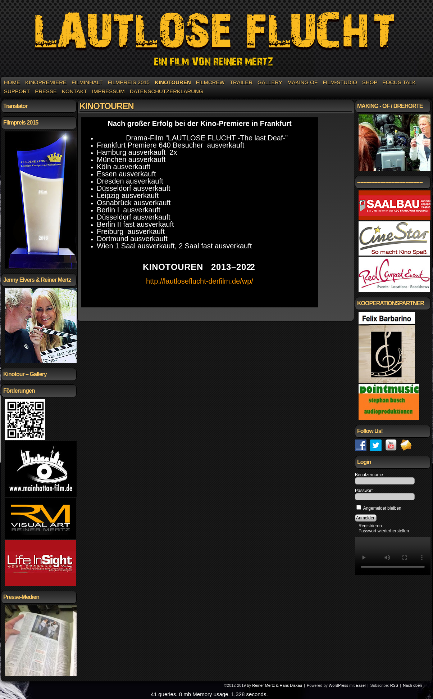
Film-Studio (340, 82)
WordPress (338, 685)
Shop (370, 82)
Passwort (364, 490)
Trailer (241, 82)
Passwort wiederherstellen (384, 530)
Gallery (269, 82)
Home (12, 82)
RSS (394, 685)
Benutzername (369, 474)
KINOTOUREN (173, 82)
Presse (46, 91)
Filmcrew (210, 82)
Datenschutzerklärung (166, 91)
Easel (361, 685)
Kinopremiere (46, 82)
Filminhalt (87, 82)
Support (17, 91)
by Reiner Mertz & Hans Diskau (274, 685)
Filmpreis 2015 (129, 82)
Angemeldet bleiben (378, 508)
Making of (302, 82)
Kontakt (74, 91)
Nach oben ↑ (414, 685)
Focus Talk (399, 82)
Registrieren (370, 525)
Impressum (108, 91)
